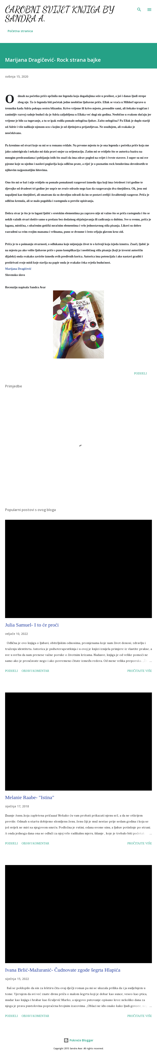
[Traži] (139, 7)
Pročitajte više (139, 670)
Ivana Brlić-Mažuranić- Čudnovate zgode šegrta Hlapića (62, 970)
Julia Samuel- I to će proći (32, 625)
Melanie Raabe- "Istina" (29, 797)
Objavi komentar (35, 670)
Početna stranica (20, 31)
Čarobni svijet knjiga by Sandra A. (59, 14)
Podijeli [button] (140, 373)
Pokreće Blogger (78, 1040)
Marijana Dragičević (18, 268)
